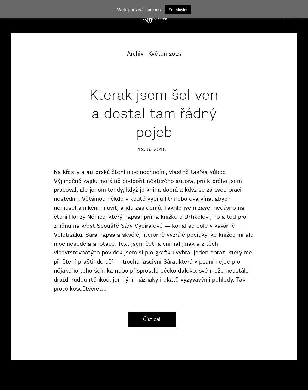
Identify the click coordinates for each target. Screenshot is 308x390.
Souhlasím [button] (178, 9)
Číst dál (151, 319)
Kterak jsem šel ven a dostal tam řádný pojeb (154, 113)
